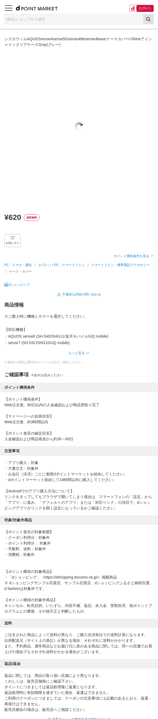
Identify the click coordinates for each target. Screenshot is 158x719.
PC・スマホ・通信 (18, 265)
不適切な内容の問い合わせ (81, 294)
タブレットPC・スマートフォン (61, 265)
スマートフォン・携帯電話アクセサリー (120, 265)
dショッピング (19, 285)
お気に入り (12, 242)
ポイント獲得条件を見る (131, 256)
